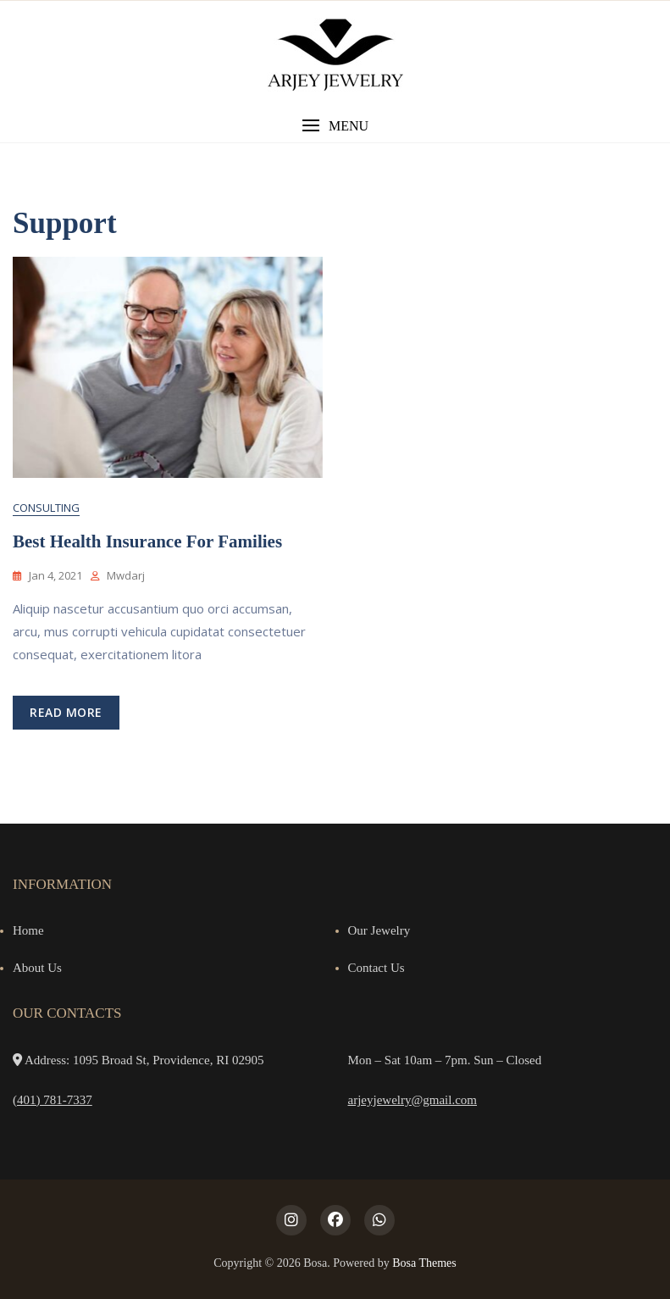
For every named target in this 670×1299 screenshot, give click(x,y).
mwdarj (126, 575)
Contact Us (376, 967)
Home (28, 930)
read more (66, 712)
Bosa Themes (424, 1263)
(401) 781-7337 (52, 1100)
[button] (335, 126)
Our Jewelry (379, 930)
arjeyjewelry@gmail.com (413, 1100)
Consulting (46, 507)
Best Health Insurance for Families (147, 541)
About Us (37, 967)
